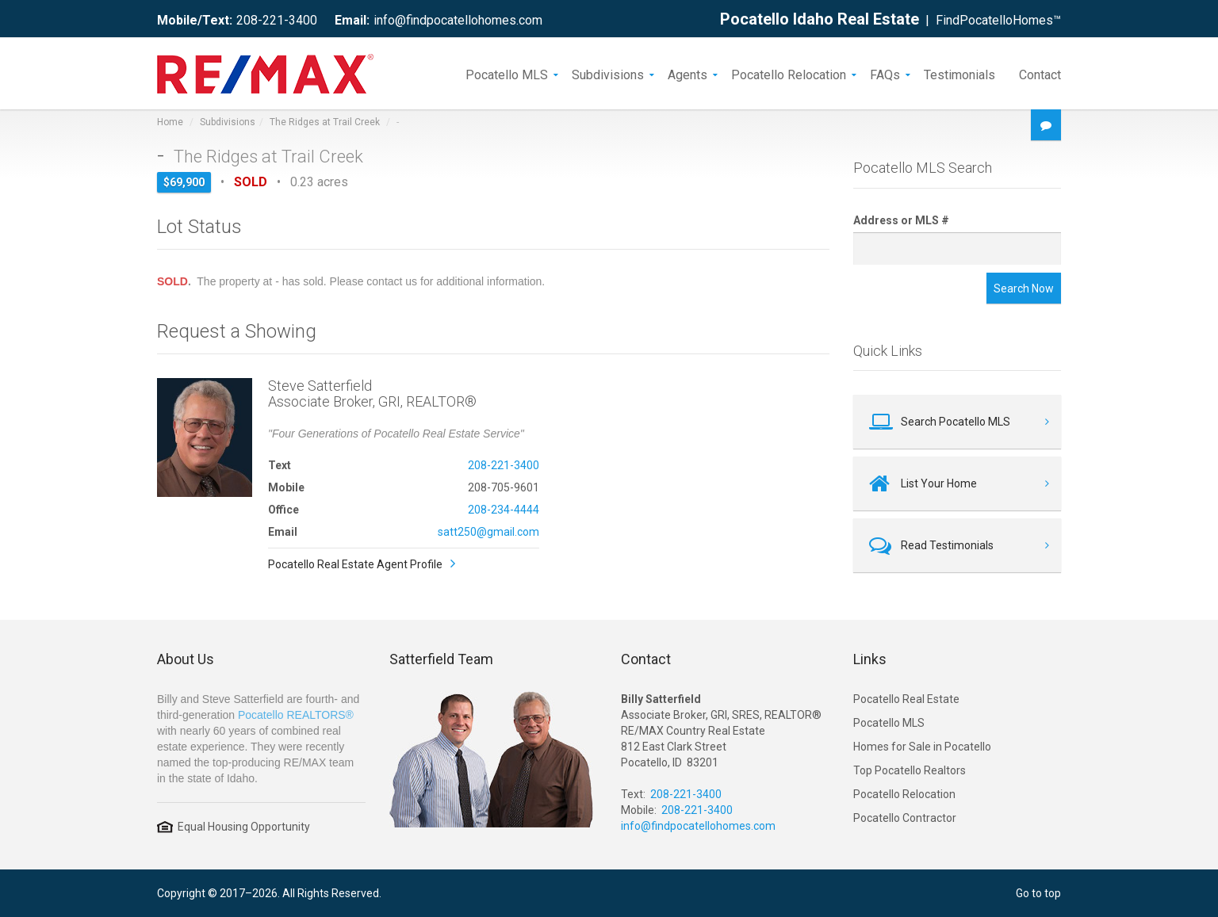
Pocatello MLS (506, 73)
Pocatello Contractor (904, 818)
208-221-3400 (276, 20)
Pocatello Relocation (788, 73)
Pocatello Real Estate (906, 699)
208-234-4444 (503, 509)
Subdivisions (608, 73)
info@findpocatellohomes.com (457, 20)
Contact (1040, 73)
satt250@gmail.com (488, 531)
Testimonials (959, 73)
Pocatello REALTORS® (296, 715)
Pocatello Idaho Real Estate (819, 19)
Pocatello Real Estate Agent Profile (355, 564)
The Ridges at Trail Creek (325, 122)
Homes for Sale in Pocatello (922, 746)
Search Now (1024, 288)
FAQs (885, 73)
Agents (687, 73)
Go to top (1038, 893)
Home (170, 122)
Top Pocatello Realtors (909, 770)
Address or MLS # (901, 220)
